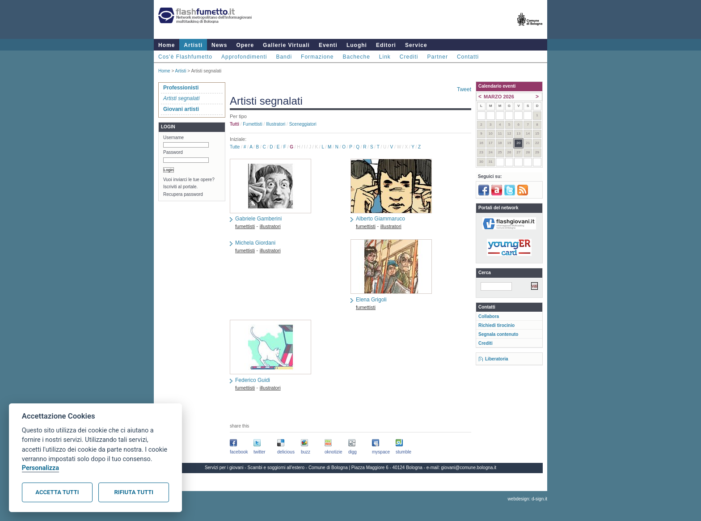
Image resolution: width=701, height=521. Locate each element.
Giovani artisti (181, 109)
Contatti (468, 57)
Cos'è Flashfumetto (185, 57)
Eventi (328, 45)
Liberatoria (496, 358)
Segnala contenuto (498, 334)
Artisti (193, 45)
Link (385, 57)
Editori (386, 45)
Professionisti (180, 88)
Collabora (488, 316)
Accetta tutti (57, 492)
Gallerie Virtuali (286, 45)
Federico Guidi (252, 380)
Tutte (235, 146)
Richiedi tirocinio (496, 325)
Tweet (464, 89)
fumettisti (252, 124)
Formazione (317, 57)
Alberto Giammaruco (380, 219)
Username (173, 137)
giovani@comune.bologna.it (469, 467)
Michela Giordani (255, 243)
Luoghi (356, 45)
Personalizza (40, 468)
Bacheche (356, 57)
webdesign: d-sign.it (527, 498)
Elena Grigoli (371, 300)
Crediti (409, 57)
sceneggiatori (303, 124)
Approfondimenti (244, 57)
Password (173, 152)
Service (416, 45)
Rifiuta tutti (133, 492)
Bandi (284, 57)
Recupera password (183, 194)
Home (166, 45)
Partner (437, 57)
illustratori (275, 124)
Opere (245, 45)
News (219, 45)
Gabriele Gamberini (258, 219)
